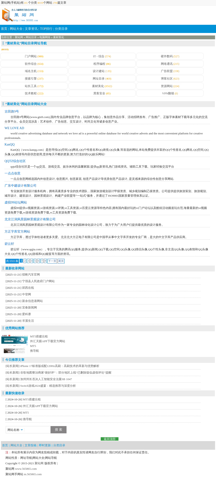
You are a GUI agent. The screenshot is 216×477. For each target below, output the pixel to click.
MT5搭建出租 (39, 336)
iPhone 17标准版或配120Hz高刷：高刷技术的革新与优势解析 (59, 366)
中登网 (26, 294)
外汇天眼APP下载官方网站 (47, 341)
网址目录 (99, 78)
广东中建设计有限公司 (20, 185)
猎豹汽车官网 (31, 274)
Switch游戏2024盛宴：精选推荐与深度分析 (48, 385)
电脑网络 (44, 37)
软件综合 (31, 63)
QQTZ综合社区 (15, 161)
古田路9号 (12, 111)
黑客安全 (99, 93)
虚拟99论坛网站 (16, 202)
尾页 (61, 261)
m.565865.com (32, 474)
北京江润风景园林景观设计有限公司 (30, 219)
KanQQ (10, 144)
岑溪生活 (28, 320)
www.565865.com (25, 468)
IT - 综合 (98, 56)
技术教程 (31, 93)
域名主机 (31, 71)
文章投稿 (30, 445)
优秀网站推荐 (14, 328)
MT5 (33, 346)
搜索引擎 (31, 78)
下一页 (52, 261)
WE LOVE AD (14, 128)
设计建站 (99, 71)
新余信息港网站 (32, 301)
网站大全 (16, 28)
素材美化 (58, 37)
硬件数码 (167, 56)
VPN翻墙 (168, 93)
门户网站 (31, 56)
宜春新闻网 (29, 307)
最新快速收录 (14, 393)
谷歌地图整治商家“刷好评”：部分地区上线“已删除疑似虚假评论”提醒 (65, 372)
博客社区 (167, 78)
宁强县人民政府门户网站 (38, 281)
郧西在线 (28, 287)
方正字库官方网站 (17, 231)
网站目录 (31, 37)
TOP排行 (46, 28)
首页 (4, 28)
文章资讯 (31, 28)
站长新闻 (12, 366)
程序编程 (99, 63)
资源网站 (167, 86)
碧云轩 (9, 244)
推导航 (34, 350)
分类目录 (61, 28)
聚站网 (19, 37)
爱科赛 (26, 314)
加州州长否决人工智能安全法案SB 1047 (46, 379)
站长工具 (31, 86)
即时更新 (45, 445)
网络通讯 (167, 63)
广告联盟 (167, 71)
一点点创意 (13, 173)
